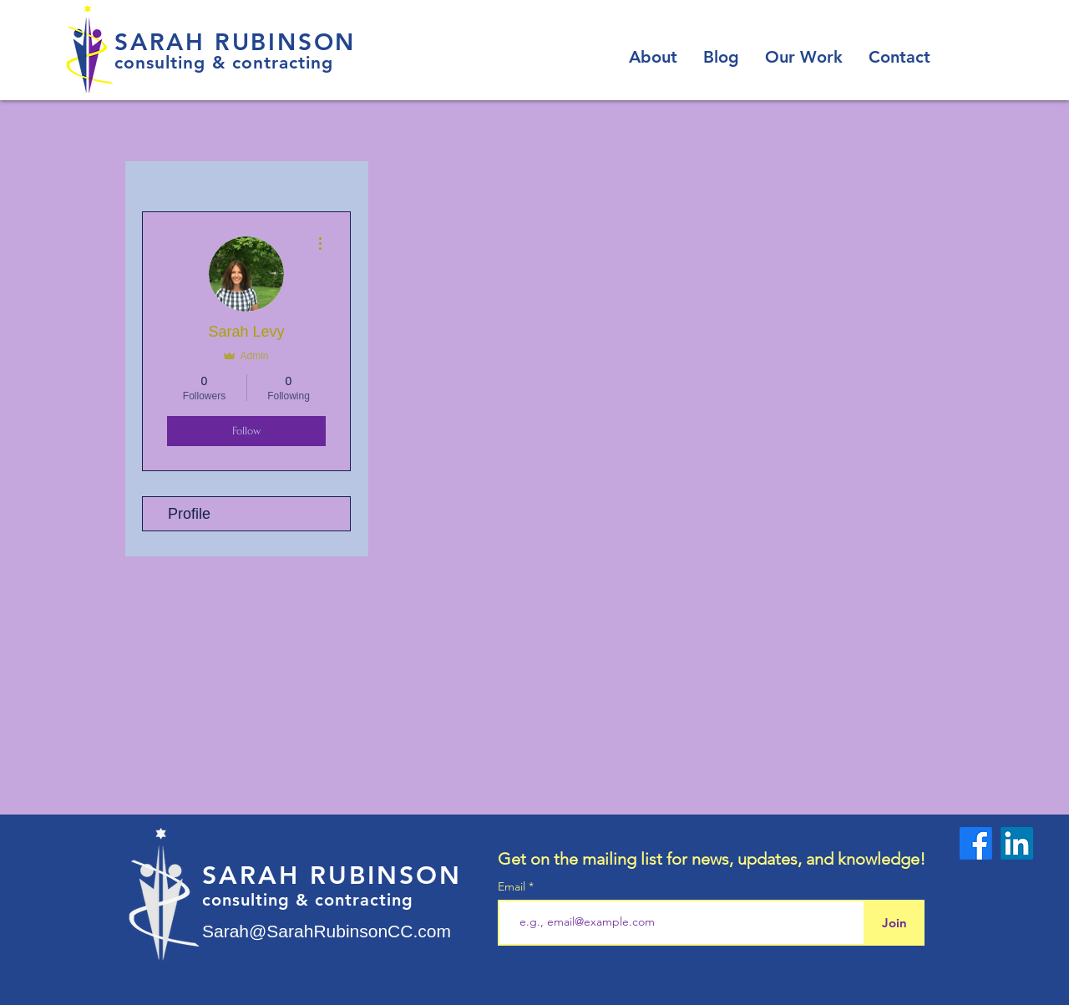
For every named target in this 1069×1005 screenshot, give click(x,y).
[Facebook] (976, 843)
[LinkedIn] (1017, 843)
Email (513, 886)
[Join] (894, 923)
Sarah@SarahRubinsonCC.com (326, 931)
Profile (189, 513)
